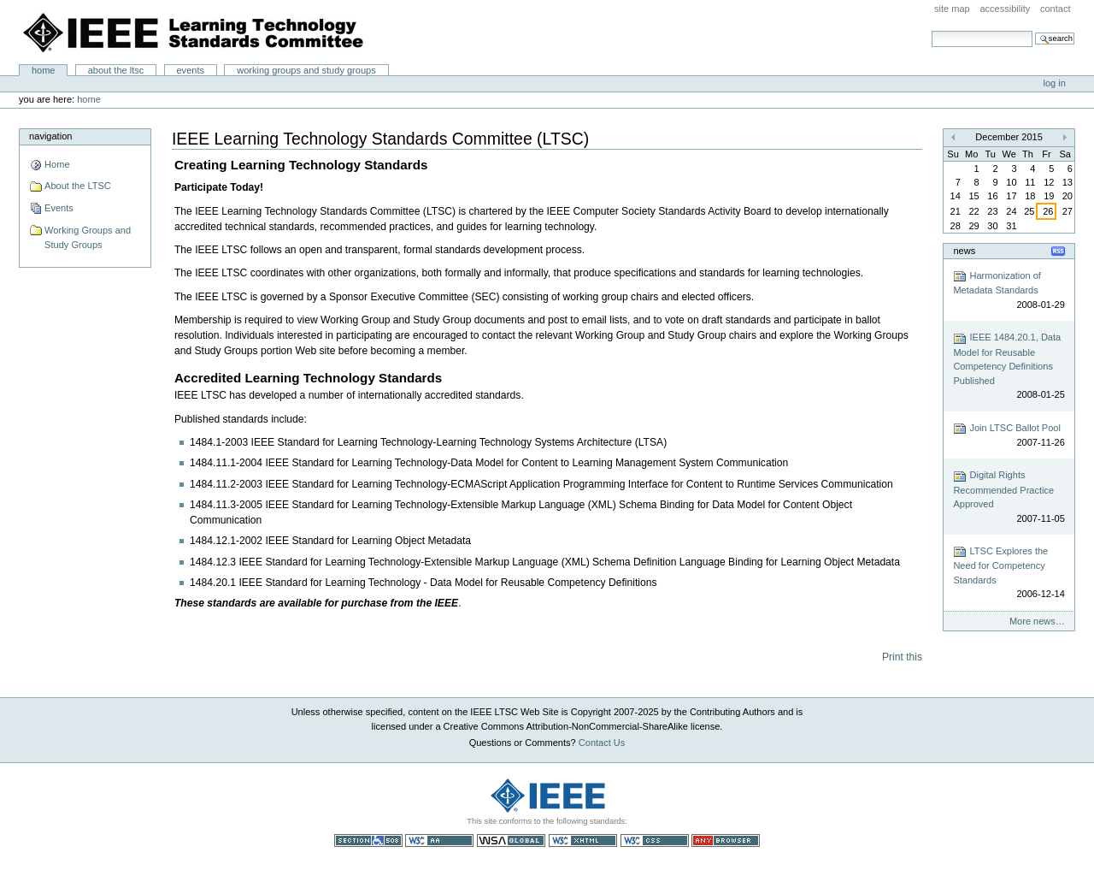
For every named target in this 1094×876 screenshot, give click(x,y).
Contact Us (602, 742)
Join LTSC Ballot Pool (1008, 436)
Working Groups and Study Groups (306, 70)
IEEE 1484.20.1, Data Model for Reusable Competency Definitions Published (1008, 367)
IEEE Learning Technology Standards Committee (194, 32)
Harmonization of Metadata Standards (1008, 290)
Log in (1055, 83)
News (964, 251)
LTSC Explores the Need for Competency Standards (1008, 573)
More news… (1037, 621)
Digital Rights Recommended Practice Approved (1008, 498)
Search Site (931, 30)
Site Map (952, 8)
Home (44, 70)
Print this (902, 657)
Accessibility (1004, 8)
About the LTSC (116, 70)
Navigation (50, 136)
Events (190, 70)
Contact (1055, 8)
